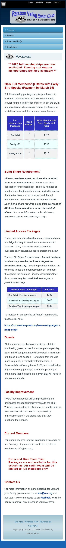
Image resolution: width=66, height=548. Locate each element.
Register (10, 35)
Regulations (12, 47)
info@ (40, 493)
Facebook (45, 497)
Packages (11, 30)
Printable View (31, 521)
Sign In (57, 2)
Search (48, 2)
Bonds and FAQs (14, 41)
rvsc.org (48, 493)
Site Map (19, 521)
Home (30, 2)
